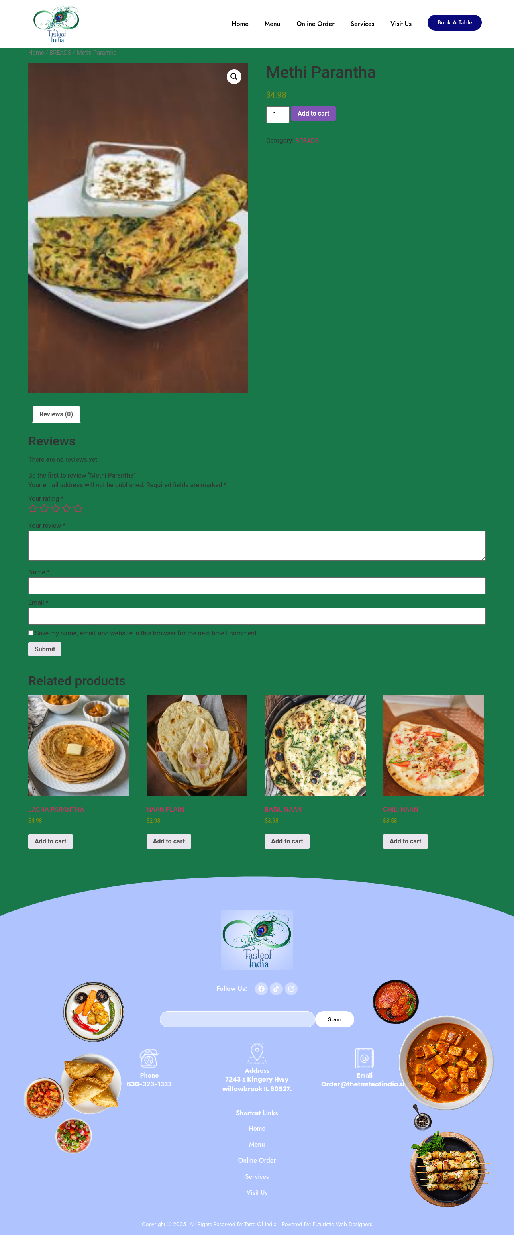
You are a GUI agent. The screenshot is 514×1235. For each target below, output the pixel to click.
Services (362, 24)
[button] (234, 76)
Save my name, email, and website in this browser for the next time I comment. (147, 633)
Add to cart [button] (51, 841)
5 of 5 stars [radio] (78, 508)
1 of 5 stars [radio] (33, 508)
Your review (46, 526)
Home (240, 24)
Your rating (45, 499)
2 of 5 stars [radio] (44, 508)
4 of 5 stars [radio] (66, 508)
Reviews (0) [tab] (56, 414)
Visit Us (401, 24)
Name (39, 572)
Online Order (316, 24)
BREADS (60, 52)
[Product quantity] (278, 114)
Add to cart (314, 113)
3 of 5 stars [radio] (55, 508)
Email (38, 603)
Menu (273, 24)
